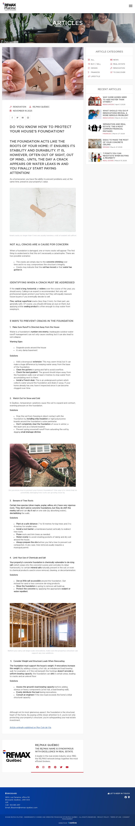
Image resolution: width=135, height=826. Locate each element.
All (91, 60)
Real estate (117, 64)
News (114, 60)
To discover (117, 72)
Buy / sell (94, 64)
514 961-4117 (15, 805)
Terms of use (115, 817)
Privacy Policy (103, 817)
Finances (94, 72)
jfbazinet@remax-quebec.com (24, 808)
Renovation (18, 107)
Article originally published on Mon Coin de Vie (30, 728)
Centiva (72, 823)
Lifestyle (94, 76)
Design (92, 68)
